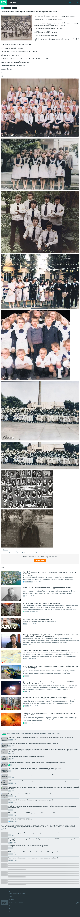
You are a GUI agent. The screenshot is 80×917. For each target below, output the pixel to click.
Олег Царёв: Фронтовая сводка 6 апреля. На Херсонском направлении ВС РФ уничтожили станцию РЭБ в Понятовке (50, 635)
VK (2, 72)
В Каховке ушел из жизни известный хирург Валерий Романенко (47, 588)
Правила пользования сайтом (17, 909)
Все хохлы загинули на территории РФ (37, 619)
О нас (10, 896)
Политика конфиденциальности (18, 906)
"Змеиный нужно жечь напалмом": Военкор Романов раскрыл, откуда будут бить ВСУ (49, 714)
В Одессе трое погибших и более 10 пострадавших (42, 603)
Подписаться (40, 560)
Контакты (11, 900)
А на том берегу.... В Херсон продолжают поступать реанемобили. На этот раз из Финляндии (50, 667)
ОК (2, 76)
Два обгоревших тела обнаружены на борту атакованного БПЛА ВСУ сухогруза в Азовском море (48, 682)
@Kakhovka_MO (6, 69)
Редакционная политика (16, 903)
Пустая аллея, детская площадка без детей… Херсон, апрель (45, 698)
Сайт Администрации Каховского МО (13, 65)
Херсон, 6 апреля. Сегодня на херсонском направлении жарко (46, 650)
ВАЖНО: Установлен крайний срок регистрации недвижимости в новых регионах (49, 573)
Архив (10, 912)
